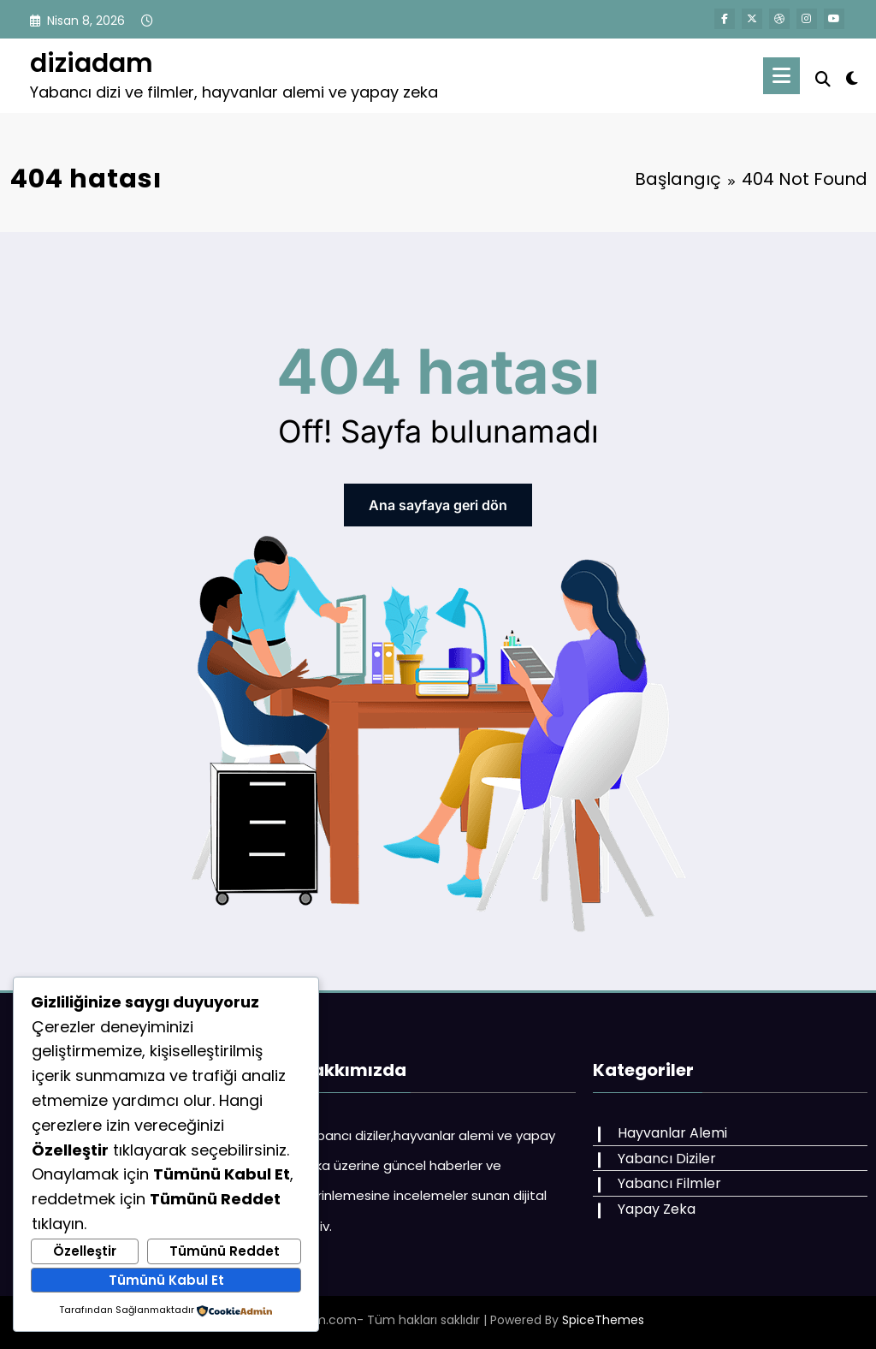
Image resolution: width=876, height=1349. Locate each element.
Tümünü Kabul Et (166, 1280)
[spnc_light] (852, 76)
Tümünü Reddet (224, 1251)
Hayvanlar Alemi (672, 1133)
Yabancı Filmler (669, 1183)
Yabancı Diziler (667, 1158)
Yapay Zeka (656, 1209)
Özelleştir (84, 1251)
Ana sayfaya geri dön (438, 505)
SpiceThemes (603, 1319)
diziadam (91, 63)
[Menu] (781, 75)
